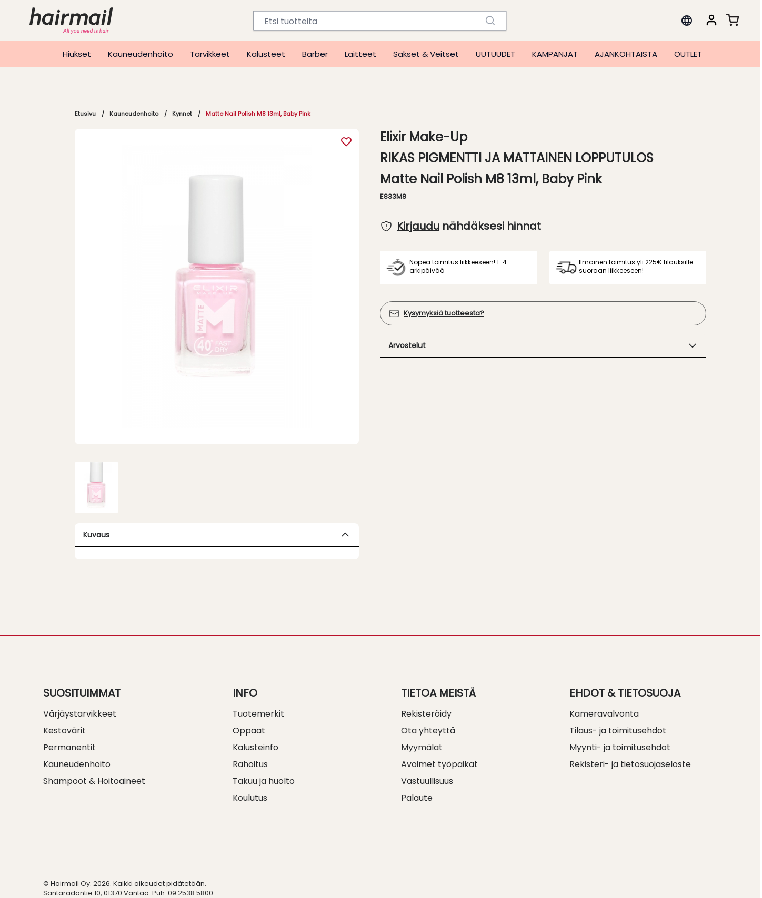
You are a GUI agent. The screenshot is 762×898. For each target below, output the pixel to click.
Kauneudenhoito (140, 53)
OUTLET (688, 53)
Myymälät (422, 747)
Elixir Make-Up (423, 137)
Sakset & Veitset (426, 53)
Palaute (417, 798)
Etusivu (85, 113)
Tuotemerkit (258, 714)
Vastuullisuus (427, 781)
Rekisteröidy (426, 714)
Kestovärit (64, 730)
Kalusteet (266, 53)
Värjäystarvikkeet (79, 714)
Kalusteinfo (255, 747)
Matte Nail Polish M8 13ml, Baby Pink (258, 113)
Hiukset (77, 53)
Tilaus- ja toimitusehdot (617, 730)
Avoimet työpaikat (439, 764)
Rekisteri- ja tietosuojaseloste (630, 764)
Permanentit (69, 747)
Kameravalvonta (604, 714)
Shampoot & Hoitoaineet (94, 781)
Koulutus (250, 798)
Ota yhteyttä (428, 730)
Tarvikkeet (210, 53)
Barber (315, 53)
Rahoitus (250, 764)
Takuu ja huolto (264, 781)
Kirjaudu (418, 226)
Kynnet (182, 113)
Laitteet (360, 53)
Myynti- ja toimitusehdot (619, 747)
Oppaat (249, 730)
